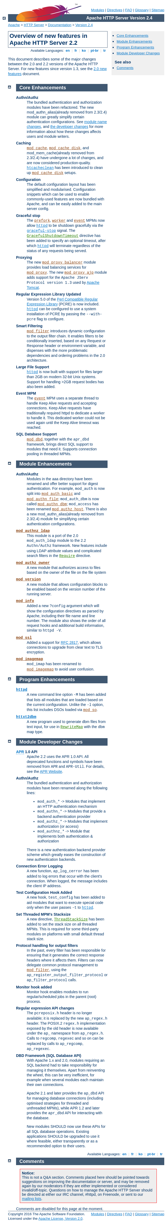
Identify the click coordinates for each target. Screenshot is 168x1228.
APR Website (51, 771)
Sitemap (157, 10)
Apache (14, 25)
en (68, 50)
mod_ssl (24, 638)
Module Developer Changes (138, 53)
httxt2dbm (26, 717)
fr (76, 50)
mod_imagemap (29, 659)
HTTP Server (34, 25)
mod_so (90, 710)
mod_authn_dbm (52, 504)
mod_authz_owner (33, 563)
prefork (42, 221)
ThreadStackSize (71, 919)
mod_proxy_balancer (62, 262)
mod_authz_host (67, 509)
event (79, 221)
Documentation (59, 25)
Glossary (141, 10)
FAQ (128, 10)
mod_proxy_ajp (79, 272)
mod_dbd (35, 439)
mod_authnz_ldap (33, 531)
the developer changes (69, 126)
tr (104, 50)
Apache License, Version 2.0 (60, 1219)
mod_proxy (37, 272)
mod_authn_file (42, 499)
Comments (125, 68)
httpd (42, 226)
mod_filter (38, 331)
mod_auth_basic (57, 494)
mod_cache (37, 148)
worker (59, 221)
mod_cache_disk (65, 148)
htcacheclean (40, 168)
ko (84, 50)
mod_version (28, 579)
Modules (97, 10)
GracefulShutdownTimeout (52, 236)
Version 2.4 (84, 25)
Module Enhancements (134, 41)
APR (20, 752)
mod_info (25, 601)
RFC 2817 (69, 642)
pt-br (95, 50)
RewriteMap (71, 727)
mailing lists (31, 1199)
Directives (114, 10)
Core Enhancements (132, 36)
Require (67, 556)
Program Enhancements (135, 47)
